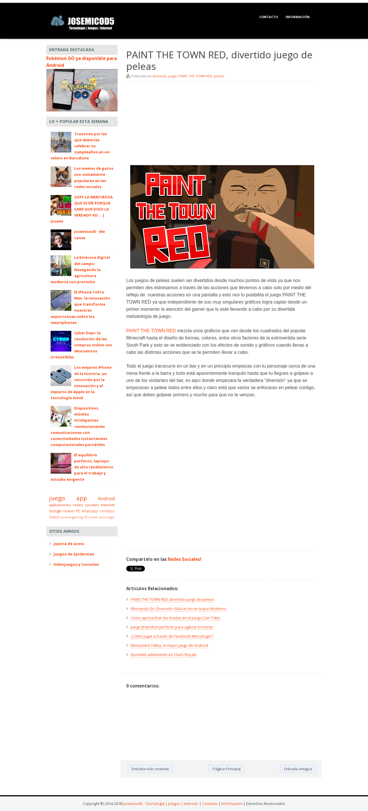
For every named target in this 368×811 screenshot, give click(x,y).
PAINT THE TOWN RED (195, 76)
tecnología (106, 517)
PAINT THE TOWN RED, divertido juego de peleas (172, 599)
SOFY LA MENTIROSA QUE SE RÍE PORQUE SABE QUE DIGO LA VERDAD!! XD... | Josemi (82, 209)
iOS (86, 517)
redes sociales (86, 504)
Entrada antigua (298, 768)
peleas (219, 76)
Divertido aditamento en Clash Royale (164, 654)
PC (78, 510)
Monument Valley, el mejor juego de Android (169, 645)
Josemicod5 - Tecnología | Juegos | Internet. (160, 803)
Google (55, 510)
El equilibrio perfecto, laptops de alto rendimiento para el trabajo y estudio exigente (82, 467)
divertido (159, 76)
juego (172, 76)
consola (65, 517)
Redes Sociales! (184, 559)
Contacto (268, 17)
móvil (94, 517)
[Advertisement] (221, 125)
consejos (107, 511)
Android (106, 498)
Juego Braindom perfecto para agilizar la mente (172, 627)
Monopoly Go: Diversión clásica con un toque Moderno (178, 608)
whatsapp (90, 511)
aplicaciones (60, 504)
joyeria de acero (68, 543)
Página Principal (227, 768)
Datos (54, 517)
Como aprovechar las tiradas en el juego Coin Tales (176, 617)
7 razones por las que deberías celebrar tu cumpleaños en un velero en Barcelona (80, 146)
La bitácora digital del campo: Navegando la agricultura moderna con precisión (80, 269)
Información (297, 17)
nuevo (68, 510)
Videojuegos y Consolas (76, 564)
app (81, 498)
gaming (77, 517)
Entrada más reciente (150, 768)
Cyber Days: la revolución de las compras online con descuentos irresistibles (81, 345)
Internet (108, 504)
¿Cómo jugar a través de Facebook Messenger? (172, 636)
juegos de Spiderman (73, 554)
